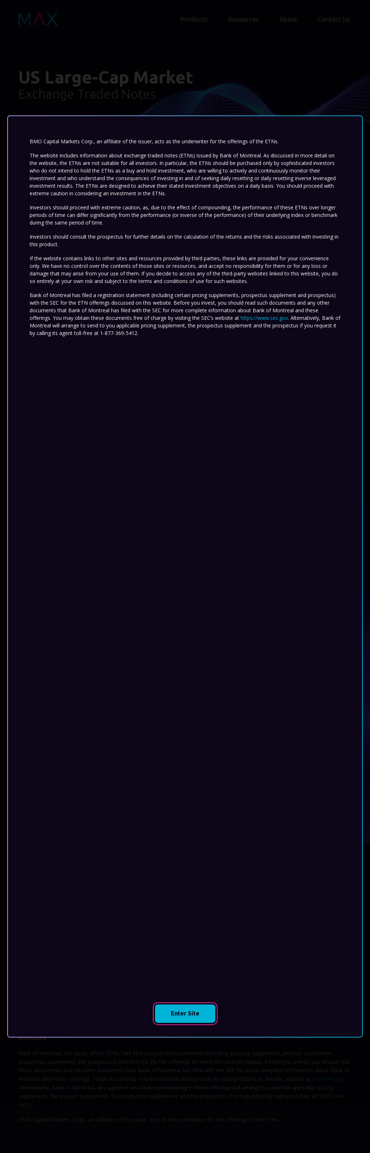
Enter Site (193, 1013)
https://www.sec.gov (264, 317)
